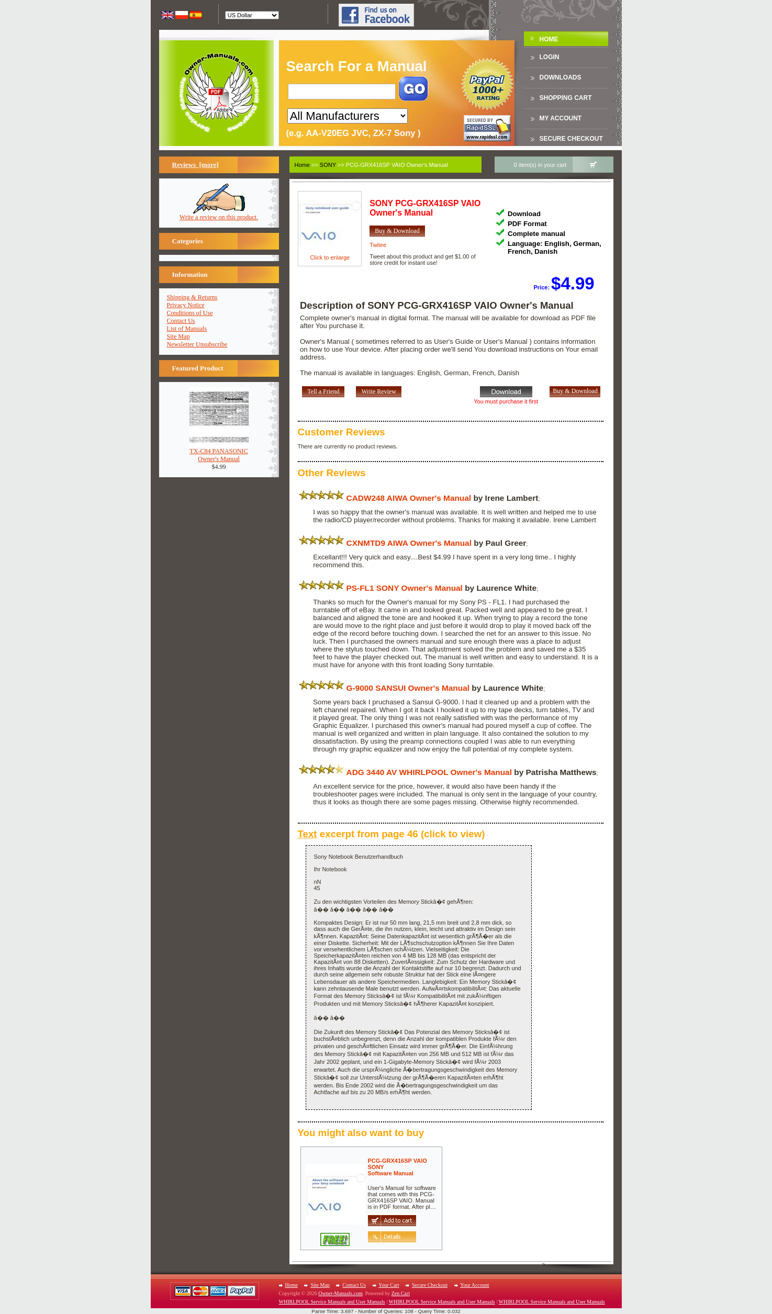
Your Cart (388, 1285)
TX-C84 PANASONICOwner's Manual (219, 452)
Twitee (378, 245)
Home (549, 39)
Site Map (178, 336)
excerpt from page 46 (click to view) (391, 833)
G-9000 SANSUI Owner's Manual (407, 687)
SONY (328, 165)
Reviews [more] (195, 165)
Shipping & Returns (192, 297)
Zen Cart (400, 1293)
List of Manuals (187, 328)
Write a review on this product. (219, 214)
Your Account (474, 1285)
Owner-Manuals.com (340, 1293)
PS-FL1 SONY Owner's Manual (404, 587)
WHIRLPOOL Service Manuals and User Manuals (332, 1302)
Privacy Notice (186, 305)
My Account (561, 118)
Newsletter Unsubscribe (197, 344)
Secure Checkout (571, 138)
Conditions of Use (190, 313)
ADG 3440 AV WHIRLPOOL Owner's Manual (429, 772)
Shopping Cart (566, 98)
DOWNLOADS (560, 77)
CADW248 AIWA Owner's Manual (409, 497)
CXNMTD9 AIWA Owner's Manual (409, 542)
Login (550, 57)
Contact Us (181, 320)
